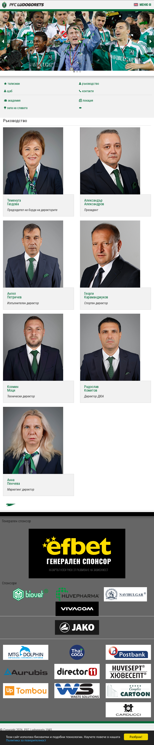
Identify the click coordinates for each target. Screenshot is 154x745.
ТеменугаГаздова (14, 202)
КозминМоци (12, 388)
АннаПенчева (13, 482)
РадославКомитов (91, 388)
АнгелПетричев (14, 295)
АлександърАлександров (94, 202)
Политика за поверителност (26, 740)
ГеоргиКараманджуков (96, 295)
